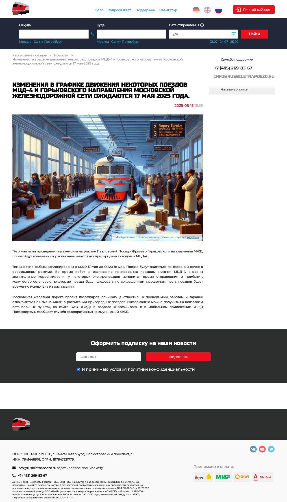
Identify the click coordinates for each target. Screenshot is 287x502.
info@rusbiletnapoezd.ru (37, 468)
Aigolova (193, 237)
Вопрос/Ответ (119, 10)
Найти (254, 34)
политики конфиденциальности (161, 369)
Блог (99, 10)
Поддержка (145, 10)
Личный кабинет (256, 10)
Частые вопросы (234, 89)
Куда (100, 25)
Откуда (25, 25)
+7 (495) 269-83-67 (32, 476)
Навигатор (168, 10)
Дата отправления (186, 25)
